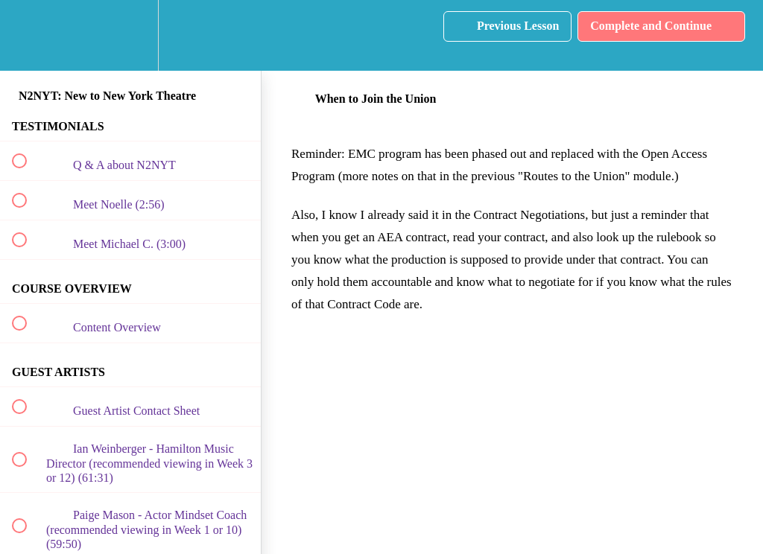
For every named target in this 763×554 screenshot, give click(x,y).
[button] (27, 35)
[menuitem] (130, 35)
